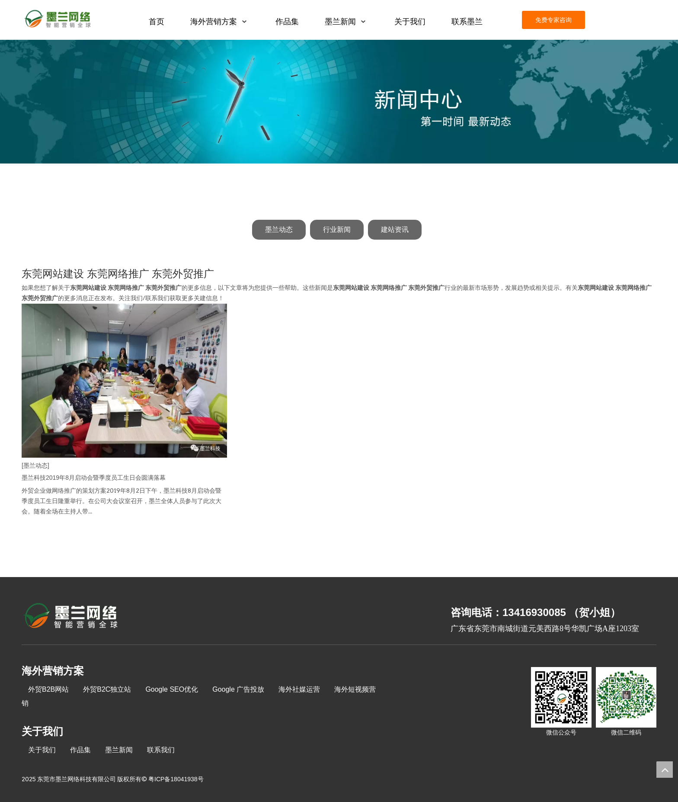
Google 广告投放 (238, 689)
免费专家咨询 (553, 19)
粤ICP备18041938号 (176, 779)
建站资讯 (395, 229)
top (664, 769)
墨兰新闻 (119, 750)
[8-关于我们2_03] (71, 617)
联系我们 (161, 750)
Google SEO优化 (171, 689)
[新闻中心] (339, 102)
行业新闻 (337, 229)
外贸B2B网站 (48, 689)
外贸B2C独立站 (107, 689)
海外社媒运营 (299, 689)
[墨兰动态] (35, 465)
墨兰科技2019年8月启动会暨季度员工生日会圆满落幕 (94, 477)
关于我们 (42, 750)
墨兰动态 (279, 229)
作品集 (80, 750)
